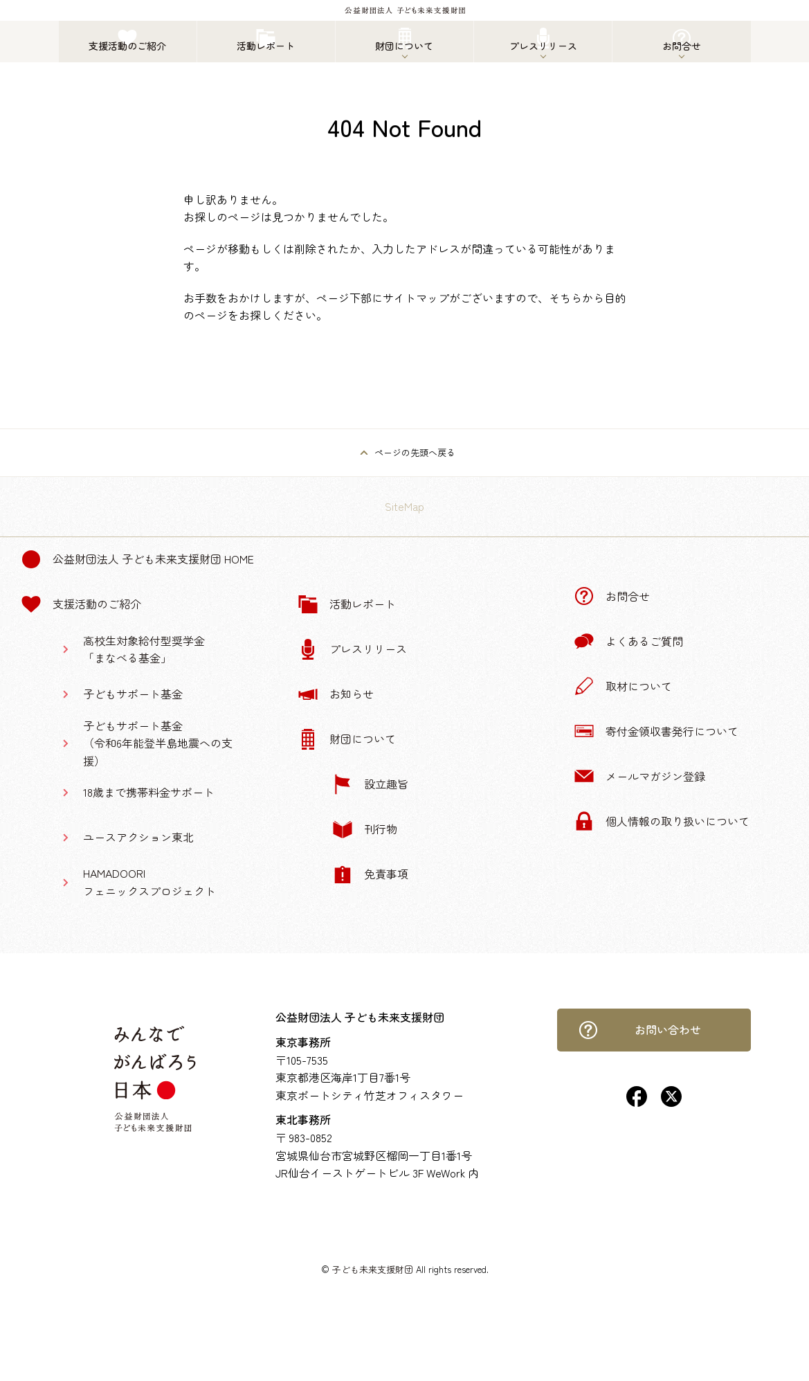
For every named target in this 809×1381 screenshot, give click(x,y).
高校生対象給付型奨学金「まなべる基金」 (144, 649)
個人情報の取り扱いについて (661, 821)
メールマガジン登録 (639, 776)
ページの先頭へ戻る (414, 452)
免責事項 (370, 874)
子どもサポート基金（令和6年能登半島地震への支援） (158, 743)
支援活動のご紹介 (81, 604)
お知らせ (336, 694)
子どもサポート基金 (133, 693)
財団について (347, 739)
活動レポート (347, 604)
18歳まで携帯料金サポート (149, 792)
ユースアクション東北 (138, 837)
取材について (623, 686)
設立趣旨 (370, 784)
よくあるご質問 (628, 641)
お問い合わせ (639, 1030)
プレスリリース (352, 649)
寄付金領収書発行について (656, 731)
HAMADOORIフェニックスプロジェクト (149, 882)
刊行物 (364, 829)
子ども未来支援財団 (372, 1269)
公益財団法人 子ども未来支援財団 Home (137, 559)
